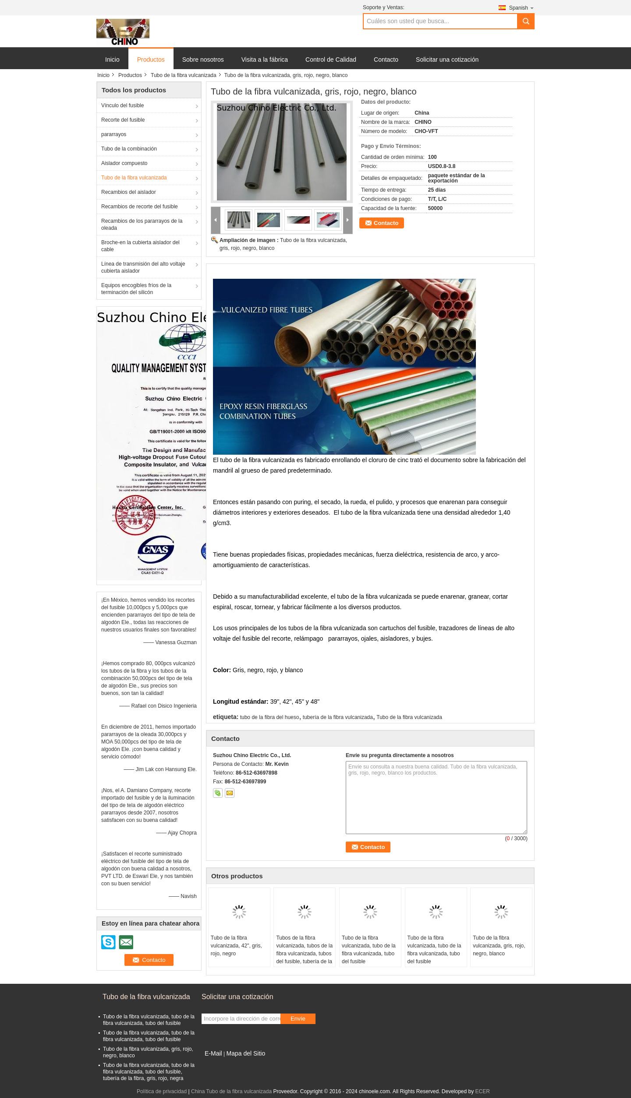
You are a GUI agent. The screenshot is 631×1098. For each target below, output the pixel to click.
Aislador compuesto (124, 163)
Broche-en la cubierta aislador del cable (140, 246)
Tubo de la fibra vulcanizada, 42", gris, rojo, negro (236, 946)
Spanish (522, 7)
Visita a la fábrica (264, 59)
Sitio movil (216, 1064)
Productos (151, 59)
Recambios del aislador (128, 192)
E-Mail (213, 1053)
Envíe (298, 1018)
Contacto (386, 59)
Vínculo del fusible (122, 105)
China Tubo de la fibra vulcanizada (231, 1091)
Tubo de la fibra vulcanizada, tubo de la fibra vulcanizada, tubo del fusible (369, 950)
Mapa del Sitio (245, 1053)
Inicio (112, 59)
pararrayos (113, 134)
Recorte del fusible (123, 120)
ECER (482, 1091)
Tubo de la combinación (129, 149)
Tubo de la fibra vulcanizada (183, 75)
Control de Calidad (330, 59)
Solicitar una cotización (447, 59)
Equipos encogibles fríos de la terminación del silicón (136, 288)
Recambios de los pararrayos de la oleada (141, 224)
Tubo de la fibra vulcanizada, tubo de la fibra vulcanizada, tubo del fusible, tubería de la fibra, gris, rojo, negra (149, 1071)
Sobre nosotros (203, 59)
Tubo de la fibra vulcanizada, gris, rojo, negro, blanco (499, 946)
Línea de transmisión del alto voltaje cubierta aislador (143, 267)
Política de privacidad (162, 1091)
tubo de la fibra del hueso (269, 717)
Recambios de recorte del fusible (139, 206)
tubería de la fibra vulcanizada (338, 717)
